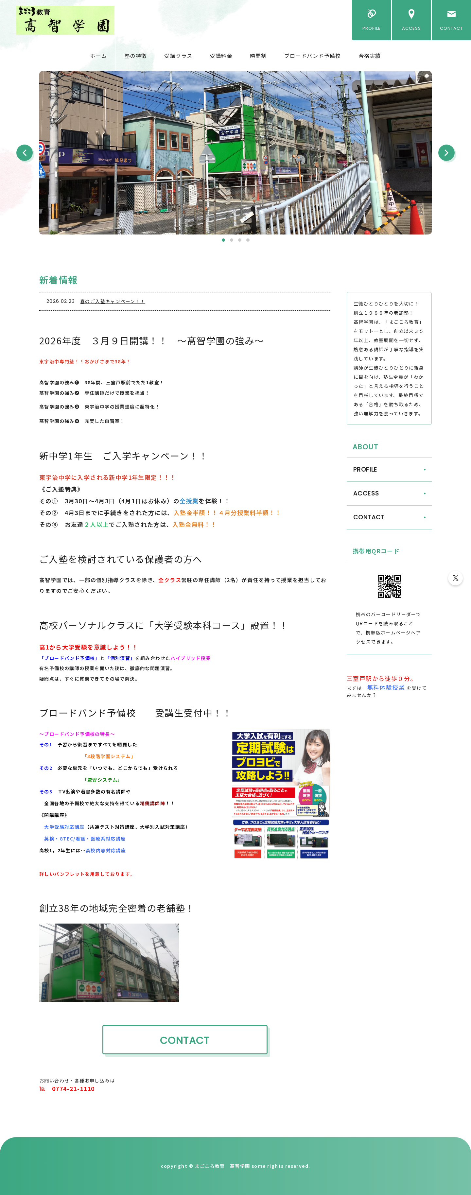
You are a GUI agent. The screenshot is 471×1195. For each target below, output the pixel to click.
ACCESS (411, 28)
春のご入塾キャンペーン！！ (112, 301)
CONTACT (451, 28)
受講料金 (221, 56)
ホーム (98, 56)
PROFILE (371, 28)
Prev (24, 153)
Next (446, 153)
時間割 (258, 56)
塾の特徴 (135, 56)
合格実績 (369, 56)
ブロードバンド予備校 (312, 56)
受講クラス (178, 56)
